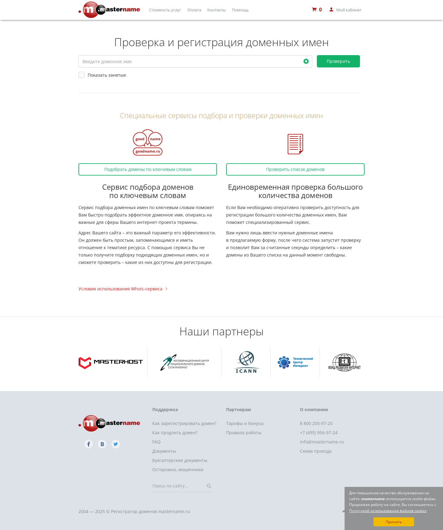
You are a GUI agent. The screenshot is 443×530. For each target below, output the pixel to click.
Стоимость (165, 10)
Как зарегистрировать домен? (184, 423)
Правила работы (243, 432)
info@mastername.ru (322, 442)
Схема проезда (316, 451)
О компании (314, 409)
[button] (306, 61)
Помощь (240, 10)
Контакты (216, 10)
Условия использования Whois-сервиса (122, 289)
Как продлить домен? (175, 432)
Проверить (338, 61)
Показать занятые (102, 75)
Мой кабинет (348, 10)
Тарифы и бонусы (245, 423)
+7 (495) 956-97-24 (318, 432)
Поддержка (165, 409)
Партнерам (238, 409)
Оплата (194, 10)
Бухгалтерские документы (179, 460)
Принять (394, 521)
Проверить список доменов (295, 169)
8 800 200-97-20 (316, 423)
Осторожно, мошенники (177, 469)
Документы (164, 451)
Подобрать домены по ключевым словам (147, 169)
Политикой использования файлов (387, 510)
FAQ (156, 442)
